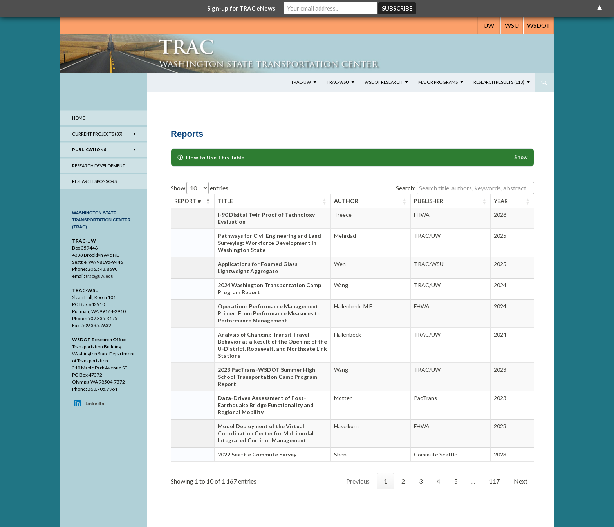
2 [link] (403, 481)
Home (78, 117)
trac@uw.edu (100, 276)
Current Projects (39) (97, 133)
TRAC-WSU (338, 82)
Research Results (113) (498, 82)
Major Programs (438, 82)
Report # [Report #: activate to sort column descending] (187, 200)
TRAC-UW (301, 82)
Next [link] (520, 481)
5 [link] (456, 481)
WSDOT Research (384, 82)
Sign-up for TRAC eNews (241, 8)
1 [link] (385, 481)
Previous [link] (358, 481)
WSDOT (538, 25)
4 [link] (438, 481)
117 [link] (494, 481)
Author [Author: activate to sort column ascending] (346, 200)
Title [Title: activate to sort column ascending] (225, 200)
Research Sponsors (94, 181)
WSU (512, 25)
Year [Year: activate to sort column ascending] (501, 200)
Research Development (98, 165)
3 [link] (421, 481)
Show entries (199, 188)
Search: (465, 188)
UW (488, 25)
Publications (89, 149)
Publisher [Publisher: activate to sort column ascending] (428, 200)
